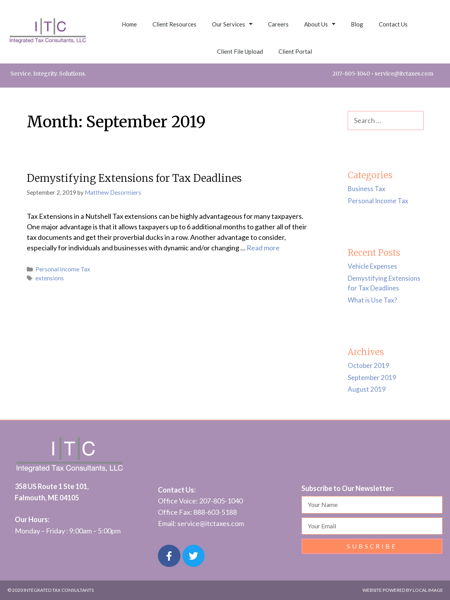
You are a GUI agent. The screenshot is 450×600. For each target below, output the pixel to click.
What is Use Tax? (372, 300)
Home (129, 24)
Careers (278, 24)
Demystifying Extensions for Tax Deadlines (134, 178)
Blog (357, 24)
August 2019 (367, 389)
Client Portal (295, 51)
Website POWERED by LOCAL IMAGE (402, 590)
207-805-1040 (351, 73)
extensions (49, 278)
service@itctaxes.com (404, 73)
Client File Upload (240, 51)
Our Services (232, 24)
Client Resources (174, 24)
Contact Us (393, 24)
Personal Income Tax (62, 269)
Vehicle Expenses (372, 266)
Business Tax (366, 189)
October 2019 (368, 365)
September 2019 (372, 377)
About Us (319, 24)
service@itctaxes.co (207, 523)
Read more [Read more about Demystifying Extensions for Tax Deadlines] (263, 247)
